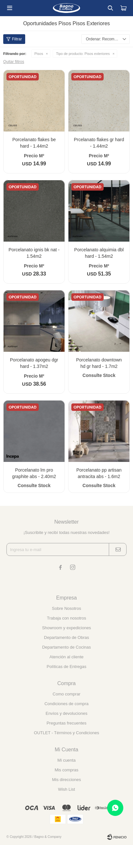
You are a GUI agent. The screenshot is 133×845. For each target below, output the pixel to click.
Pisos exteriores (83, 54)
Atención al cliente (66, 656)
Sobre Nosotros (66, 608)
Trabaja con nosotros (66, 618)
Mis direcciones (66, 779)
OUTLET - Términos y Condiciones (66, 732)
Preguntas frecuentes (66, 723)
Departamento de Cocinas (66, 647)
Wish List (66, 789)
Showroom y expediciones (66, 627)
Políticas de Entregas (67, 666)
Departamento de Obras (66, 637)
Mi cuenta (66, 760)
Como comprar (66, 694)
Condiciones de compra (67, 703)
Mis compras (66, 769)
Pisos (39, 54)
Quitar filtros (13, 61)
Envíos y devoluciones (66, 713)
